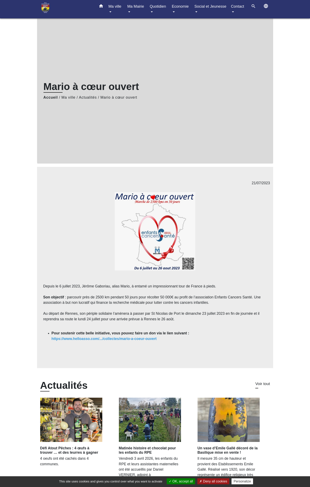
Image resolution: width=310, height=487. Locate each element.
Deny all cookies (213, 481)
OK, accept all (181, 481)
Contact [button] (237, 6)
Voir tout (262, 384)
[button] (101, 7)
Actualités (88, 97)
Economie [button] (180, 6)
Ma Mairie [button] (135, 6)
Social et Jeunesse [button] (210, 6)
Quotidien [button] (158, 6)
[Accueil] (66, 9)
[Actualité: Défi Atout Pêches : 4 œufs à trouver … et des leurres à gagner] (76, 434)
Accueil (50, 97)
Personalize (242, 481)
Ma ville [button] (115, 6)
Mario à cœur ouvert (118, 97)
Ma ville (69, 97)
